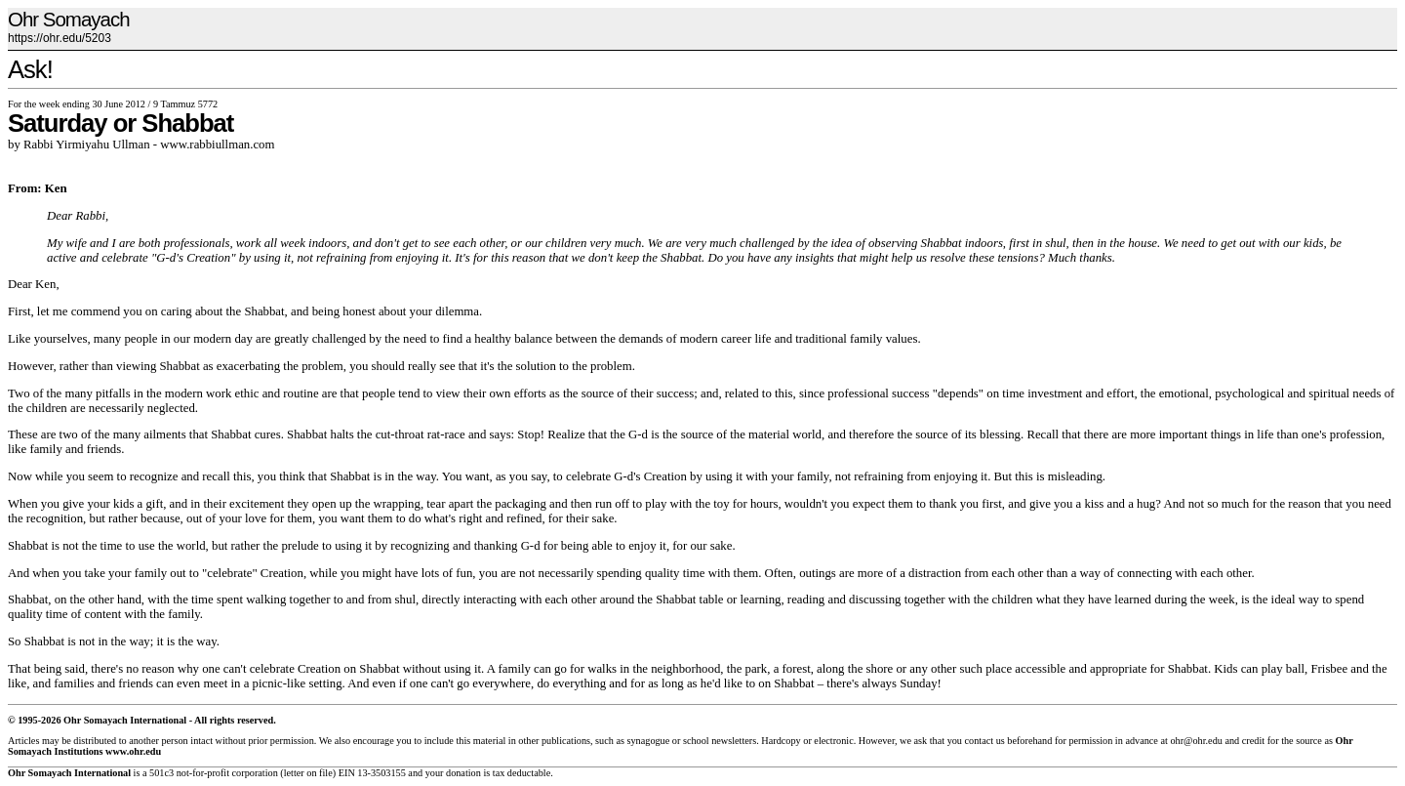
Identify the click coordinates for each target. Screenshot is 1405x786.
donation (463, 772)
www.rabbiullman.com (217, 144)
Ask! (30, 69)
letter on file (308, 772)
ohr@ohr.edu (1196, 740)
